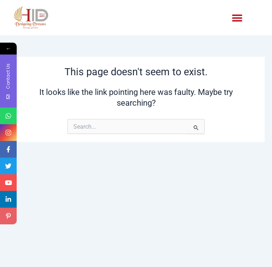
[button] (237, 18)
